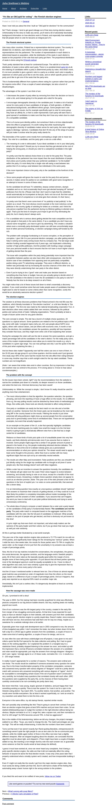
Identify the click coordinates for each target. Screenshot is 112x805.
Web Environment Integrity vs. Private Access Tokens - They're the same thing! (95, 43)
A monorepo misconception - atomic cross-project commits (94, 54)
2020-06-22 (89, 23)
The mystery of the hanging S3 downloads (94, 95)
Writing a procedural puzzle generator (93, 63)
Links (45, 8)
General (26, 21)
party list (64, 67)
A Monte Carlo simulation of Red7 (24, 794)
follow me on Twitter (53, 776)
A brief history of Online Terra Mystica (94, 130)
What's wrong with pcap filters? (20, 791)
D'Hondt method (30, 60)
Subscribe (35, 8)
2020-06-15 (89, 26)
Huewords (60, 784)
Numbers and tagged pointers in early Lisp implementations (93, 79)
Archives (23, 8)
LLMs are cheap (91, 35)
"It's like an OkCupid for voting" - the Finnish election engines (32, 17)
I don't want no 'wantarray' (91, 102)
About (13, 8)
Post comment (8, 804)
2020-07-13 (89, 20)
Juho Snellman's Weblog (15, 3)
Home (4, 8)
